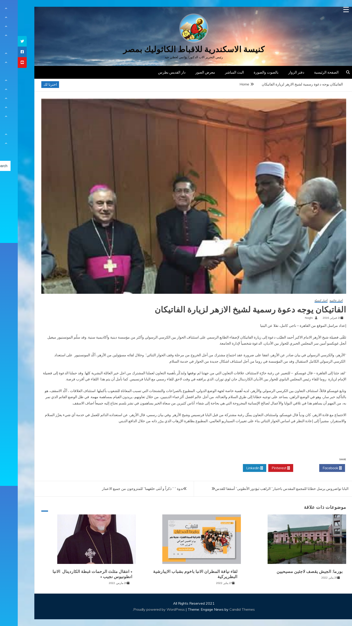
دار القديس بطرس (154, 72)
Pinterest (263, 468)
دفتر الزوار (278, 72)
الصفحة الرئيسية (308, 72)
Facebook (314, 468)
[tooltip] (4, 41)
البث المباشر (216, 72)
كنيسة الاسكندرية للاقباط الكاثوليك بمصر (176, 49)
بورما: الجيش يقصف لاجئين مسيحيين (292, 571)
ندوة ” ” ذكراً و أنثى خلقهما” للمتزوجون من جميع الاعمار (124, 488)
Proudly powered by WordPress (142, 609)
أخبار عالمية (318, 300)
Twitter (288, 468)
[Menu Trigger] (328, 9)
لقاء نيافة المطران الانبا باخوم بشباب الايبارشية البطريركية (177, 574)
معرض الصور (187, 72)
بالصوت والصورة (248, 72)
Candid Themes (224, 609)
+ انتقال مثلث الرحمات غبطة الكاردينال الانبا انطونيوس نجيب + (75, 574)
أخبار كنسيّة (303, 300)
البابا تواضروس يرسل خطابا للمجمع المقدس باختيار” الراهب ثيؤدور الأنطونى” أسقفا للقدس (264, 488)
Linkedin (237, 468)
